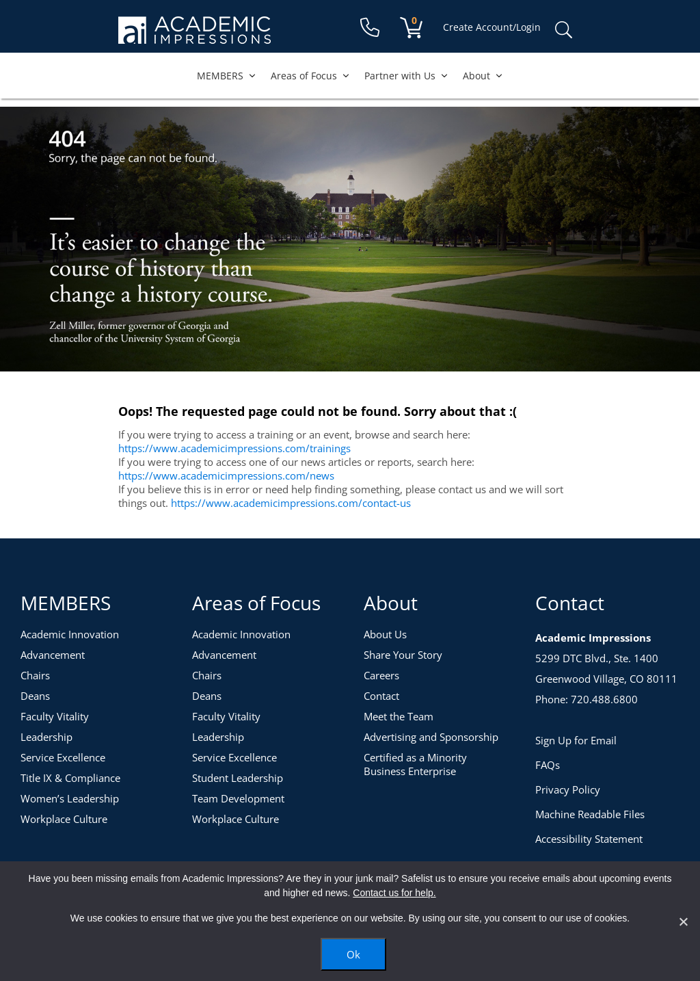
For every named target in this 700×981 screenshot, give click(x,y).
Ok (353, 954)
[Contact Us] (369, 28)
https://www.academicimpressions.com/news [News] (226, 475)
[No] (683, 921)
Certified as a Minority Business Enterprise (415, 764)
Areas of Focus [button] (311, 75)
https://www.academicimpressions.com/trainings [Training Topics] (234, 448)
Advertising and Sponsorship (431, 737)
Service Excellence (63, 757)
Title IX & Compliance (70, 778)
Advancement (53, 655)
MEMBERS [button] (227, 75)
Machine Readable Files (590, 814)
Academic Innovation (70, 634)
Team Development (238, 798)
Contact (381, 696)
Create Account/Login (492, 27)
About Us (385, 634)
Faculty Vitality (55, 716)
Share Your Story (403, 655)
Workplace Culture (64, 819)
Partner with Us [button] (406, 75)
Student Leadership (237, 778)
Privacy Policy (567, 789)
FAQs (547, 765)
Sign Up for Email (576, 740)
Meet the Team (398, 716)
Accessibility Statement (589, 839)
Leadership (46, 737)
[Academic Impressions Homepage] (194, 36)
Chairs (35, 675)
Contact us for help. (394, 892)
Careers (381, 675)
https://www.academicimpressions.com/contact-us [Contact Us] (291, 503)
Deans (35, 696)
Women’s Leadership (70, 798)
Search (563, 30)
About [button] (483, 75)
